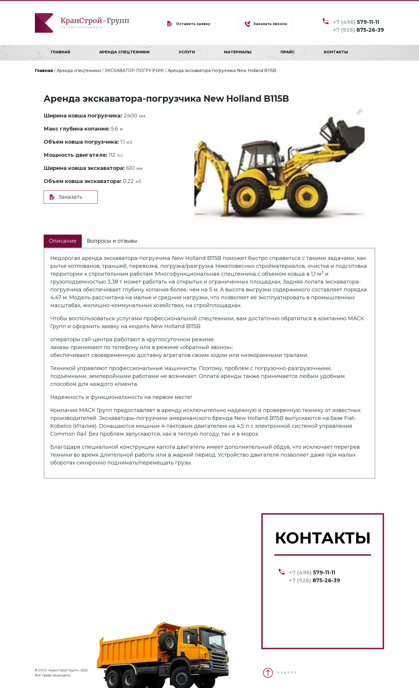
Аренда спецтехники (79, 70)
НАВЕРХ (287, 673)
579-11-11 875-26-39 (358, 25)
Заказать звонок (270, 24)
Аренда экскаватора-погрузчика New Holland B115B (222, 70)
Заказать (70, 197)
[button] (359, 112)
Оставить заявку (193, 24)
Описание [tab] (63, 241)
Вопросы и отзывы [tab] (112, 241)
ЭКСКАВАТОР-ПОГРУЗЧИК (134, 70)
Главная (44, 70)
